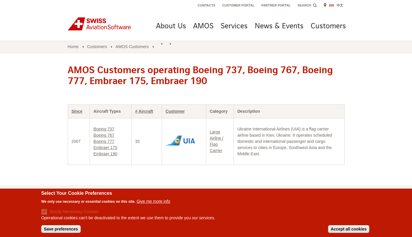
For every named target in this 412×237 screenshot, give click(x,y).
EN (331, 5)
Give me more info (153, 201)
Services (234, 26)
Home (73, 46)
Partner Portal (276, 5)
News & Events (279, 26)
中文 (340, 5)
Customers (328, 26)
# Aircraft (144, 111)
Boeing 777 (103, 141)
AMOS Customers (132, 46)
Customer (175, 111)
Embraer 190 (105, 153)
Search (304, 5)
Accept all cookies (349, 229)
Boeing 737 (103, 129)
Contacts (206, 5)
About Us (171, 26)
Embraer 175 (105, 147)
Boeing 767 (103, 135)
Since (77, 111)
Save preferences (61, 229)
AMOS (203, 26)
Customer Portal (238, 5)
